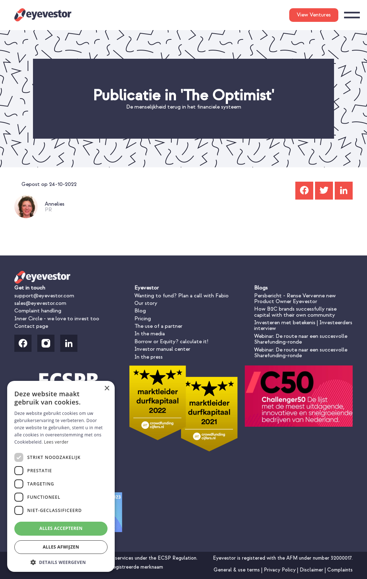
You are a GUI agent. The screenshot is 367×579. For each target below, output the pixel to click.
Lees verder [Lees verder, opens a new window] (56, 442)
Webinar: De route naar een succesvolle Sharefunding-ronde (300, 339)
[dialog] (61, 476)
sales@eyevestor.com (40, 303)
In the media (149, 333)
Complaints (340, 570)
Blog (140, 310)
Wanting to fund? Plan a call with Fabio (181, 295)
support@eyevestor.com (44, 295)
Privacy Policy (280, 570)
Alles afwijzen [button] (61, 547)
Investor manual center (162, 349)
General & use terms (237, 570)
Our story (145, 303)
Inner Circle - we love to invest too (56, 318)
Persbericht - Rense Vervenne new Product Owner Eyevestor (295, 298)
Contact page (31, 326)
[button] (61, 562)
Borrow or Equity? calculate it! (171, 341)
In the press (148, 357)
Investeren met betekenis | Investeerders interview (303, 325)
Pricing (142, 318)
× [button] (106, 388)
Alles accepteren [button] (61, 528)
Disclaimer (312, 570)
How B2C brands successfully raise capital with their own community (295, 312)
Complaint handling (37, 310)
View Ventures (314, 14)
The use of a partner (158, 326)
